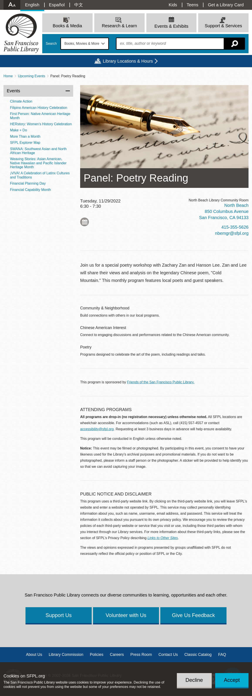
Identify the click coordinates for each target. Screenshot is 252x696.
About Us (34, 654)
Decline (194, 680)
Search (51, 43)
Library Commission (66, 654)
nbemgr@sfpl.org (232, 233)
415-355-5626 (235, 227)
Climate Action (21, 101)
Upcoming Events (31, 76)
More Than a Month (25, 136)
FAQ (222, 654)
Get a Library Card (226, 4)
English (32, 4)
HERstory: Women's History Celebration (41, 124)
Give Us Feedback (193, 615)
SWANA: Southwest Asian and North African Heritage (38, 151)
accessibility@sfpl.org (97, 429)
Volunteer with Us (126, 615)
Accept (232, 680)
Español (57, 4)
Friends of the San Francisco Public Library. (160, 382)
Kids (173, 4)
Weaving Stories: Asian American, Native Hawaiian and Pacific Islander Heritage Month (38, 163)
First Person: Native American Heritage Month (40, 116)
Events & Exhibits (171, 26)
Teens (192, 4)
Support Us (59, 615)
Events (13, 90)
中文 (78, 4)
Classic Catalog (198, 654)
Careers (117, 654)
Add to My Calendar (84, 222)
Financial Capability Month (30, 190)
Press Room (141, 654)
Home (8, 76)
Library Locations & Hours (128, 61)
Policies (96, 654)
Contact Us (168, 654)
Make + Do (18, 130)
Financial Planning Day (28, 183)
